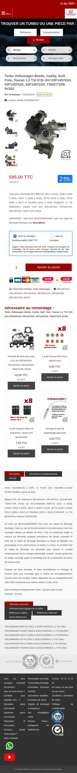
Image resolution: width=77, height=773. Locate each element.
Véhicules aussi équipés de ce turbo (26, 608)
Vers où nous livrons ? (14, 691)
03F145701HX (16, 293)
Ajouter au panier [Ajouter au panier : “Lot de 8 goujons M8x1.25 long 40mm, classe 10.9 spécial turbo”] (21, 453)
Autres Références (18, 617)
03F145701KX (44, 293)
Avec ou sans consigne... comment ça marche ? (14, 682)
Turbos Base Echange (38, 683)
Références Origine (18, 613)
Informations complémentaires (43, 474)
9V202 (27, 297)
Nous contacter (11, 738)
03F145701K (30, 293)
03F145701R (58, 293)
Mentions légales (56, 769)
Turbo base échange (22, 289)
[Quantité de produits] (16, 267)
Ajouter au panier (48, 267)
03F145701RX (16, 297)
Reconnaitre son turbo (38, 678)
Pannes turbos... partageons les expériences (38, 725)
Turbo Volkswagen (41, 289)
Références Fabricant (47, 613)
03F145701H (63, 289)
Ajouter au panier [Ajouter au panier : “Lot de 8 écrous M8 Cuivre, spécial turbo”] (55, 377)
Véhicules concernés (19, 604)
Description (14, 474)
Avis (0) (12, 478)
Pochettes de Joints (37, 700)
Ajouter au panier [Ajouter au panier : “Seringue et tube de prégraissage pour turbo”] (55, 449)
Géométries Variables (38, 695)
